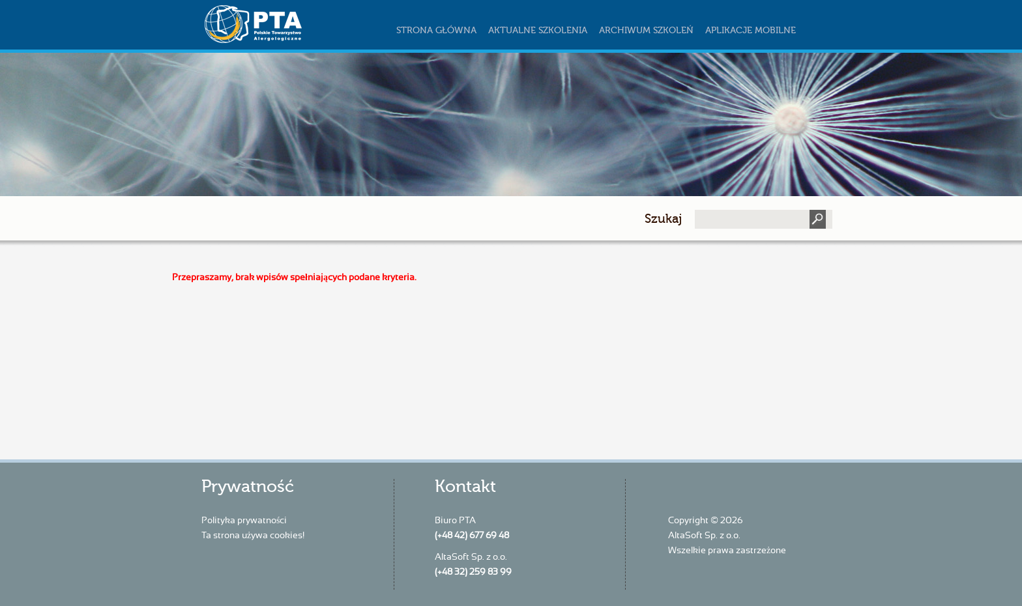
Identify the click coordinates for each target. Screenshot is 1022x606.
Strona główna (436, 30)
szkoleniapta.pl (280, 24)
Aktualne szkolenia (537, 30)
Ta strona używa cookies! (252, 535)
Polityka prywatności (244, 520)
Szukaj (663, 218)
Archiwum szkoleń (646, 30)
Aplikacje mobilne (750, 30)
